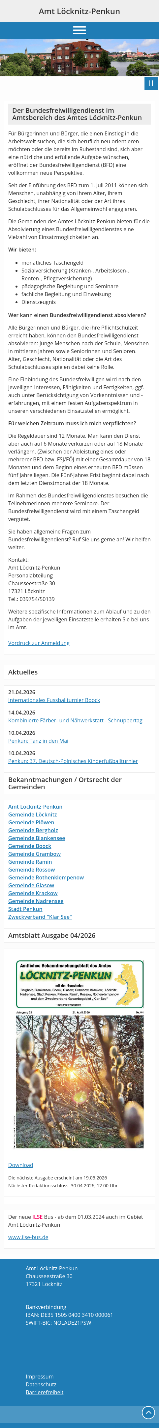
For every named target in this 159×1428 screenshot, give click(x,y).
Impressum (39, 1376)
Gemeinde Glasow (31, 885)
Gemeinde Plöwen (31, 822)
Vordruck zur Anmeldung (39, 643)
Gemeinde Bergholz (33, 830)
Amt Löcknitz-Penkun (79, 11)
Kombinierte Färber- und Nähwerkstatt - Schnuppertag (75, 720)
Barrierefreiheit (44, 1392)
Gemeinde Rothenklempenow (46, 877)
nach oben (148, 1412)
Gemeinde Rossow (31, 869)
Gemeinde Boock (29, 846)
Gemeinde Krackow (33, 893)
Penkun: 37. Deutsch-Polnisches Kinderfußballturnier (73, 761)
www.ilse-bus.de (28, 1237)
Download (20, 1165)
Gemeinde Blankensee (36, 838)
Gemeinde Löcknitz (32, 814)
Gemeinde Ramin (30, 861)
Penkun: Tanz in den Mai (38, 740)
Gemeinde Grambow (34, 853)
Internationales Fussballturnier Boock (54, 700)
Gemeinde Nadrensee (36, 901)
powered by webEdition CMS (137, 1425)
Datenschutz (41, 1384)
